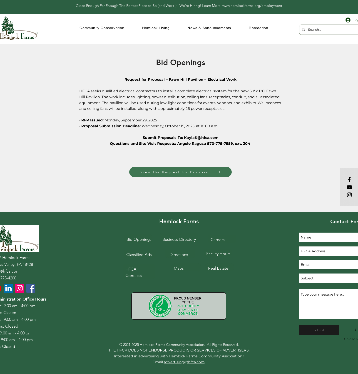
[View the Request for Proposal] (180, 172)
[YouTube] (349, 187)
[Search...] (332, 30)
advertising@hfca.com (184, 362)
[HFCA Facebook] (30, 288)
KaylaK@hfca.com (201, 138)
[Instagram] (349, 195)
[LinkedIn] (8, 288)
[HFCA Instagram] (19, 288)
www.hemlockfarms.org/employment (252, 5)
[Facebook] (349, 179)
